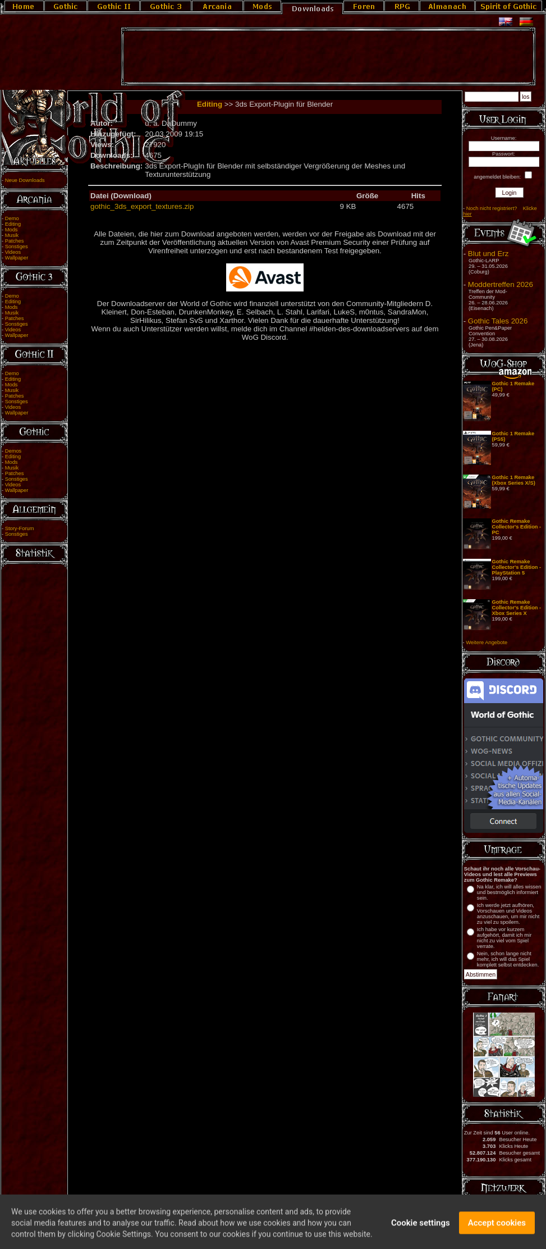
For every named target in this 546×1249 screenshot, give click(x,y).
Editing (13, 224)
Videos (13, 252)
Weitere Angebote (486, 642)
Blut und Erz (488, 253)
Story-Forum (19, 528)
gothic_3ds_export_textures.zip (142, 206)
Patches (14, 241)
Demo (12, 218)
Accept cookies (497, 1227)
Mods (11, 230)
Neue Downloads (25, 180)
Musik (12, 235)
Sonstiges (16, 246)
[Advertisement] (328, 56)
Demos (13, 451)
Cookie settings (420, 1227)
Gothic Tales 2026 (497, 321)
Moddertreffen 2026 (500, 284)
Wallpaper (17, 258)
